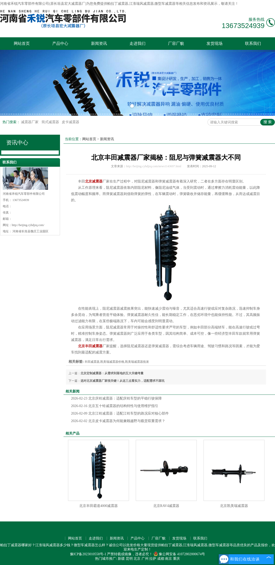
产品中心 (60, 43)
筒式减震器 (51, 122)
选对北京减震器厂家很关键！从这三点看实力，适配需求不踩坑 (122, 381)
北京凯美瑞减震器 (234, 506)
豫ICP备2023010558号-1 (88, 554)
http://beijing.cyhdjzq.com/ (28, 225)
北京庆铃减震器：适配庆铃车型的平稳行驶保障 (116, 398)
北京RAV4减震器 (166, 506)
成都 (160, 558)
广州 (145, 558)
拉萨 (152, 558)
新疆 (121, 558)
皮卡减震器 (70, 122)
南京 (168, 558)
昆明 (129, 558)
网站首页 (22, 43)
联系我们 (253, 43)
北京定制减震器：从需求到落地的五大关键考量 (112, 373)
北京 (137, 558)
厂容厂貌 (176, 43)
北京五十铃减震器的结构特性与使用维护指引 (114, 406)
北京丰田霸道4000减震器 (98, 506)
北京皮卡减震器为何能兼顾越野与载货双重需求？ (118, 421)
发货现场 (214, 43)
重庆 (176, 558)
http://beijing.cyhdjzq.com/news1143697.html (153, 166)
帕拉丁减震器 (117, 4)
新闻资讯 (99, 43)
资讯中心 (17, 142)
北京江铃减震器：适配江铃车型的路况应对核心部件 (120, 413)
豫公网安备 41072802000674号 (179, 554)
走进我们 (138, 43)
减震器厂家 (30, 122)
